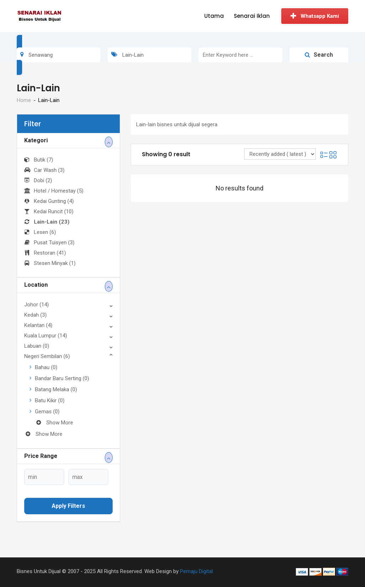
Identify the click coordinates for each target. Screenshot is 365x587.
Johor (36, 304)
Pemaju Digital (196, 571)
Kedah (35, 315)
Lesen (40, 232)
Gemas (47, 411)
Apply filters (68, 505)
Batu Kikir (50, 400)
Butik (38, 160)
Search (319, 54)
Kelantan (38, 325)
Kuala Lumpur (45, 335)
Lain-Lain (47, 222)
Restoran (45, 253)
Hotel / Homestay (53, 191)
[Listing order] (280, 154)
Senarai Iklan (252, 16)
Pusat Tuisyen (49, 242)
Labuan (36, 346)
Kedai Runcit (48, 211)
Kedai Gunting (49, 201)
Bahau (46, 367)
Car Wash (44, 170)
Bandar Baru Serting (62, 378)
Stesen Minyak (50, 263)
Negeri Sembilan (47, 356)
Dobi (38, 180)
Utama (214, 16)
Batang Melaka (56, 389)
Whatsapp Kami (315, 16)
